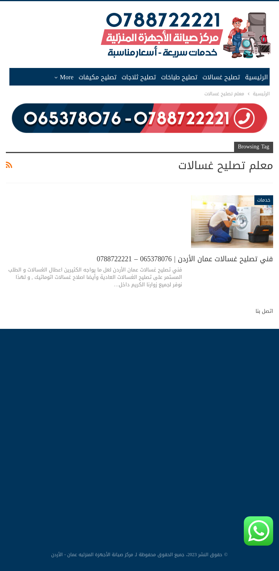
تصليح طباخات (179, 77)
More (66, 77)
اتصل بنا (264, 311)
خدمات (263, 200)
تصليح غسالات (221, 77)
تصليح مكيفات (97, 77)
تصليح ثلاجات (139, 77)
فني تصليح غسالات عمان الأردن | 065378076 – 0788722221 (185, 259)
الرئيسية (256, 77)
